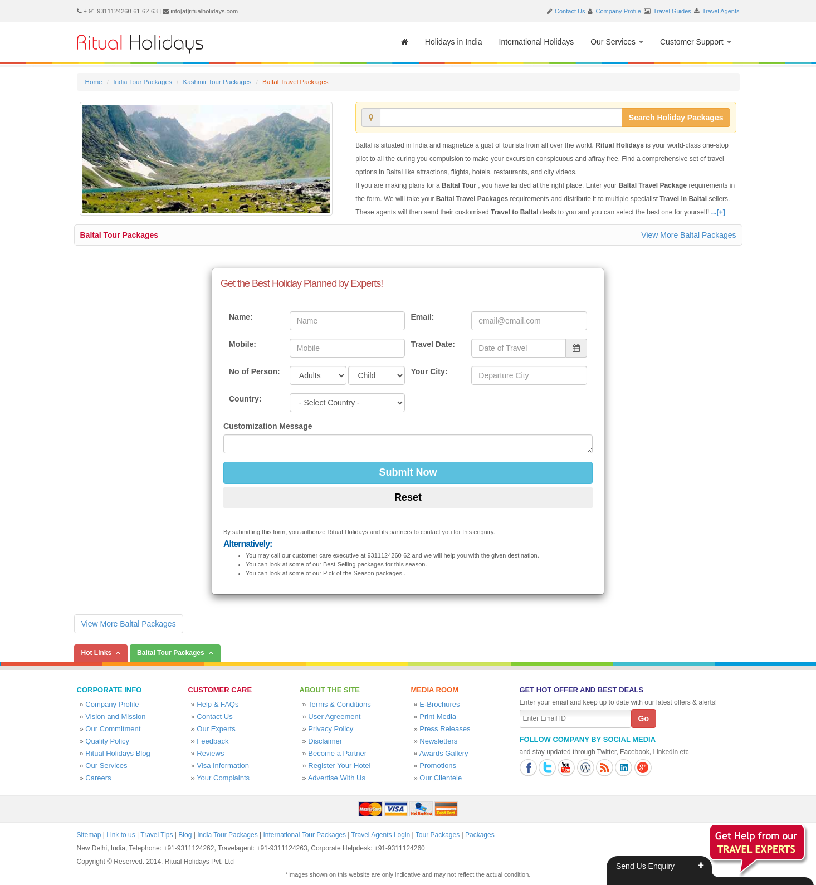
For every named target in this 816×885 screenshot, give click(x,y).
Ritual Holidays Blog (117, 753)
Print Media (437, 716)
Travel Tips (156, 835)
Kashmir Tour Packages (217, 81)
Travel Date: (433, 344)
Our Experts (216, 729)
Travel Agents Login (381, 835)
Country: (245, 398)
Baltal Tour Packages (119, 235)
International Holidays (536, 41)
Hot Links (96, 653)
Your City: (429, 371)
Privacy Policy (330, 729)
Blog (185, 835)
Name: (241, 316)
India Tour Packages (142, 81)
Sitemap (89, 835)
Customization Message (267, 426)
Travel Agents (721, 11)
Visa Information (223, 765)
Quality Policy (107, 741)
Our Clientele (440, 778)
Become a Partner (337, 753)
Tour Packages (438, 835)
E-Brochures (439, 704)
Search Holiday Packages (676, 117)
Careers (98, 778)
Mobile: (242, 344)
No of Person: (254, 371)
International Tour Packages (304, 835)
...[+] (718, 212)
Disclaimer (325, 741)
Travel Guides (672, 11)
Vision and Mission (115, 716)
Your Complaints (223, 778)
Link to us (120, 835)
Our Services (616, 41)
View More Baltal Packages (688, 235)
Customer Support (695, 41)
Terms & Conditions (339, 704)
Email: (422, 316)
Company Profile (618, 11)
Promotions (437, 765)
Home (93, 81)
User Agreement (334, 716)
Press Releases (444, 729)
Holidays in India (453, 41)
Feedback (212, 741)
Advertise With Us (336, 778)
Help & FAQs (217, 704)
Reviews (210, 753)
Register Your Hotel (339, 765)
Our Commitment (112, 729)
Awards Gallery (443, 753)
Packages (480, 835)
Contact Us (570, 11)
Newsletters (438, 741)
